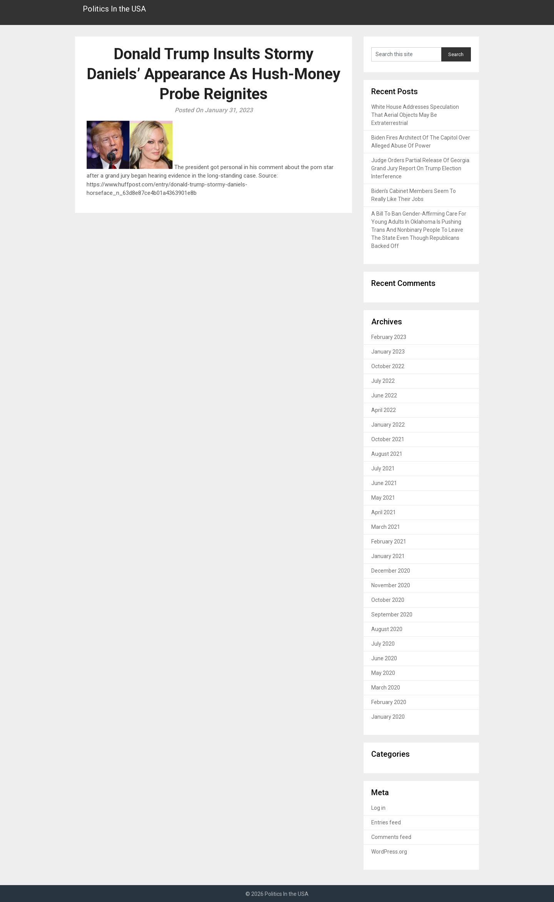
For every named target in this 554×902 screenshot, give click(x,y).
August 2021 (386, 454)
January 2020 (388, 717)
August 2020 (386, 629)
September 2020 (391, 614)
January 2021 (388, 556)
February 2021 (388, 541)
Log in (378, 808)
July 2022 (383, 381)
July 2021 (383, 468)
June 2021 (384, 483)
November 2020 (390, 585)
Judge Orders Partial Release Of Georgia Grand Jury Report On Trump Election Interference (420, 168)
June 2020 (384, 658)
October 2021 (387, 439)
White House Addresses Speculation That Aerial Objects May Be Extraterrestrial (415, 115)
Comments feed (391, 837)
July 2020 (383, 644)
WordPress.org (389, 852)
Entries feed (386, 822)
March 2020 (385, 687)
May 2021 (383, 498)
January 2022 (388, 425)
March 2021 (385, 527)
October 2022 (387, 366)
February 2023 (388, 337)
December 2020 (390, 571)
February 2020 (388, 702)
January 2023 (388, 352)
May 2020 (383, 673)
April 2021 (383, 512)
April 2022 (383, 410)
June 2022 (384, 395)
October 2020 (387, 600)
